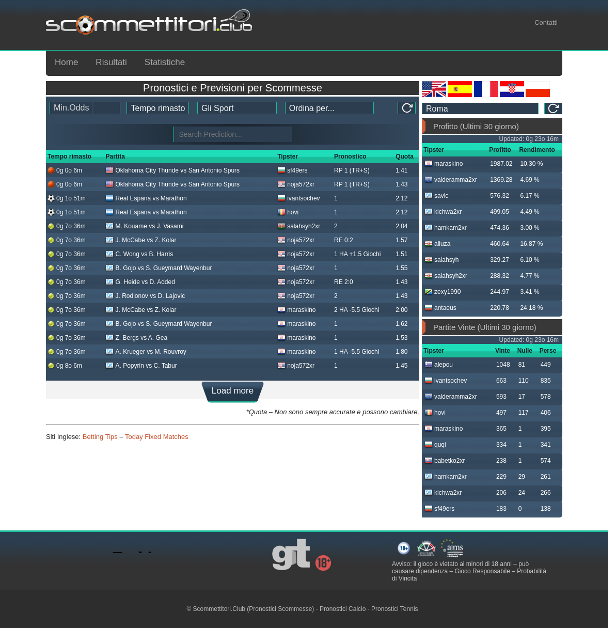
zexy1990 (442, 292)
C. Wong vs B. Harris (139, 254)
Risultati (111, 62)
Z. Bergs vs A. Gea (136, 338)
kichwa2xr (443, 212)
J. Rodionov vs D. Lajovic (145, 296)
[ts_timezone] (480, 108)
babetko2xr (444, 461)
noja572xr (295, 184)
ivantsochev (298, 198)
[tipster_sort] (329, 108)
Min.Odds (71, 107)
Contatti (546, 22)
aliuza (437, 244)
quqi (435, 445)
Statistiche (165, 62)
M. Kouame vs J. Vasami (144, 226)
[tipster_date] (158, 108)
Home (66, 62)
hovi (287, 212)
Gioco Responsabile (482, 571)
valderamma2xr (450, 180)
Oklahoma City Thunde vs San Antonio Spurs (172, 170)
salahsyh (441, 260)
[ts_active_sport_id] (237, 108)
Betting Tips (100, 437)
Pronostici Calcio (343, 609)
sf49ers (292, 170)
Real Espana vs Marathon (145, 198)
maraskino (296, 310)
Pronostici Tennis (394, 609)
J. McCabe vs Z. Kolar (140, 240)
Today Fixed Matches (156, 437)
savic (436, 196)
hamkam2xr (445, 228)
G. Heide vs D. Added (140, 282)
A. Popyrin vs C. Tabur (141, 366)
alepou (438, 364)
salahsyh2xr (298, 226)
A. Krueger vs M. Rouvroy (145, 352)
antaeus (440, 308)
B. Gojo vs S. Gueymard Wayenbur (158, 268)
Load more (233, 391)
